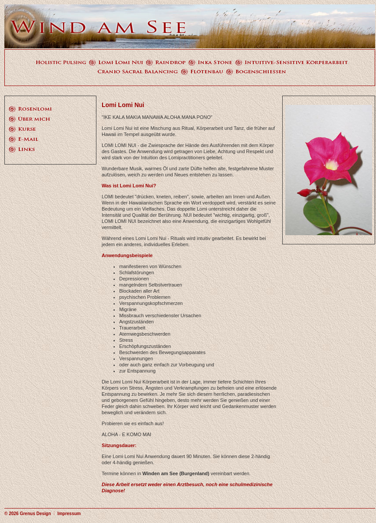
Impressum (69, 513)
